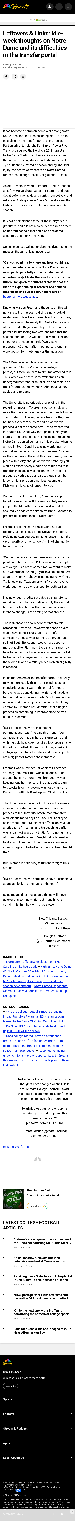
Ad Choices (8, 1482)
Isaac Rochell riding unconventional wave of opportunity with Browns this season (35, 1055)
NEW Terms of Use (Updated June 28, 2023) (24, 1487)
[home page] (16, 6)
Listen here (38, 1206)
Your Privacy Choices (31, 1490)
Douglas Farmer (14, 64)
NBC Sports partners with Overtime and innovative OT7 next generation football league (41, 1296)
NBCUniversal (21, 1495)
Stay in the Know (12, 1371)
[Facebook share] (6, 77)
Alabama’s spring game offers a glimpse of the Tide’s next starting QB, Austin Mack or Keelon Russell (42, 1241)
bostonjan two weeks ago (20, 296)
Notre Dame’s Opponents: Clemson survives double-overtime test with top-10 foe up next (37, 991)
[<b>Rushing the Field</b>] (13, 1199)
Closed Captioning (44, 1482)
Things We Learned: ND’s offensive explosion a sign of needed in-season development (36, 981)
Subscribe (11, 1386)
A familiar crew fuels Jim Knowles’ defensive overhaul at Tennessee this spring (39, 1259)
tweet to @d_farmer (16, 1147)
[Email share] (23, 77)
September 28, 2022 (44, 1136)
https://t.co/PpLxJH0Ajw (53, 928)
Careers (30, 1482)
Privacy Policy (53, 1487)
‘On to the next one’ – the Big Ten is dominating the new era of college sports (41, 1312)
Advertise (20, 1482)
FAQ (57, 1482)
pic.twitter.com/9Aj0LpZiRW (45, 1123)
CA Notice (8, 1490)
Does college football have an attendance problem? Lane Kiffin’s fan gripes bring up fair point (34, 1040)
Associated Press (23, 1247)
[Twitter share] (15, 77)
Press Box (27, 1485)
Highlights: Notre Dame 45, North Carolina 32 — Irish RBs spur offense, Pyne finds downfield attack (37, 971)
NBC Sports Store (12, 1485)
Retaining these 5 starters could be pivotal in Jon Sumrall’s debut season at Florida (43, 1278)
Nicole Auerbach (22, 1318)
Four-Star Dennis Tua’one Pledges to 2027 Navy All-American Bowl (42, 1330)
